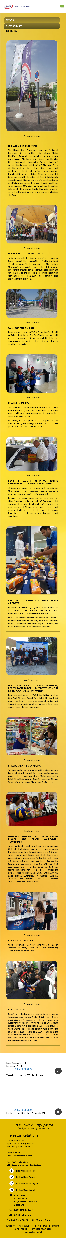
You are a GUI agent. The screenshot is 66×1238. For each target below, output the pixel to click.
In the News (41, 1226)
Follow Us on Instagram (27, 1183)
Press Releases (14, 26)
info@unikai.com (22, 1215)
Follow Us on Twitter (25, 1177)
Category (10, 1226)
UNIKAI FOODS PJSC (23, 1069)
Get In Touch (20, 1229)
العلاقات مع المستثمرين (33, 1232)
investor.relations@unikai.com (27, 1165)
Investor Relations (41, 1229)
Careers (55, 1226)
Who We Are (25, 1226)
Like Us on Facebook (25, 1170)
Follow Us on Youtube (26, 1189)
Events (10, 20)
